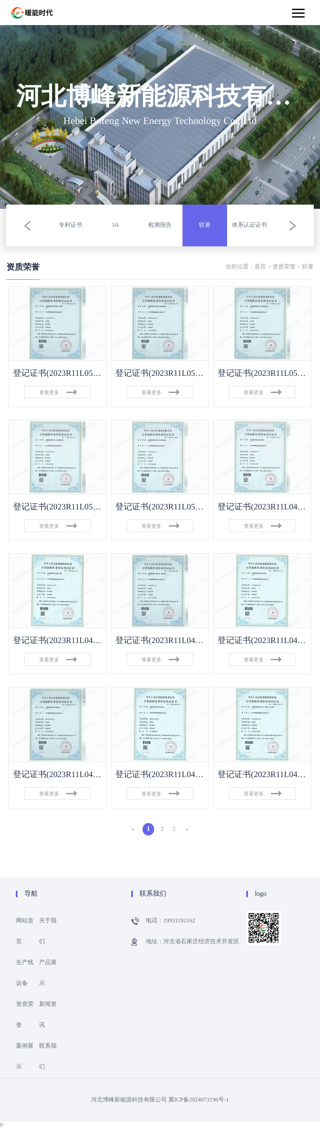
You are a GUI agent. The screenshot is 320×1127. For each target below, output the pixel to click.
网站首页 (24, 931)
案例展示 (24, 1056)
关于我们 (48, 931)
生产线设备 (24, 973)
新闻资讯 (48, 1014)
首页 (260, 267)
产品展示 (48, 973)
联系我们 (48, 1056)
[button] (27, 225)
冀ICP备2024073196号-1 (198, 1100)
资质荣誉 (284, 267)
